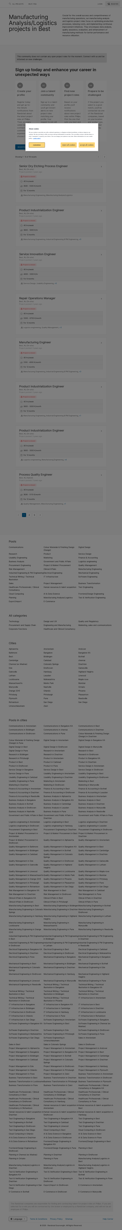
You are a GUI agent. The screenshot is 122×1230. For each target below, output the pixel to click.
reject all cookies (68, 145)
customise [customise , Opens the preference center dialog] (37, 145)
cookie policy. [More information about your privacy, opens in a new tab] (37, 138)
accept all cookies (87, 145)
